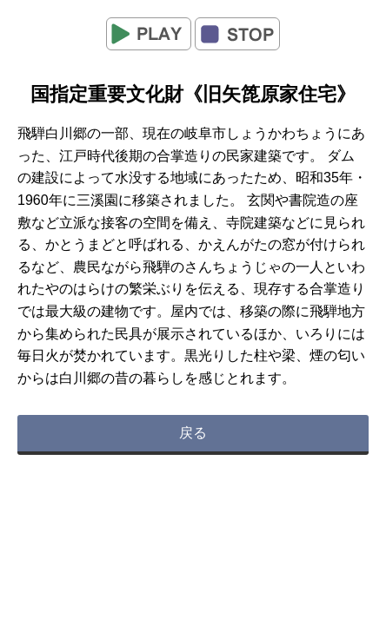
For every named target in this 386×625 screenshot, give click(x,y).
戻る (193, 432)
